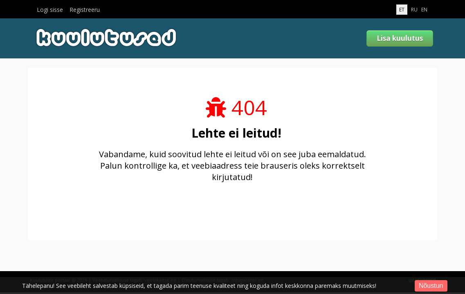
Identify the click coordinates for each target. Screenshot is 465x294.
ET (401, 9)
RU (414, 9)
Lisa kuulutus (400, 38)
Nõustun (431, 285)
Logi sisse (50, 9)
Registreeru (85, 9)
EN (424, 9)
